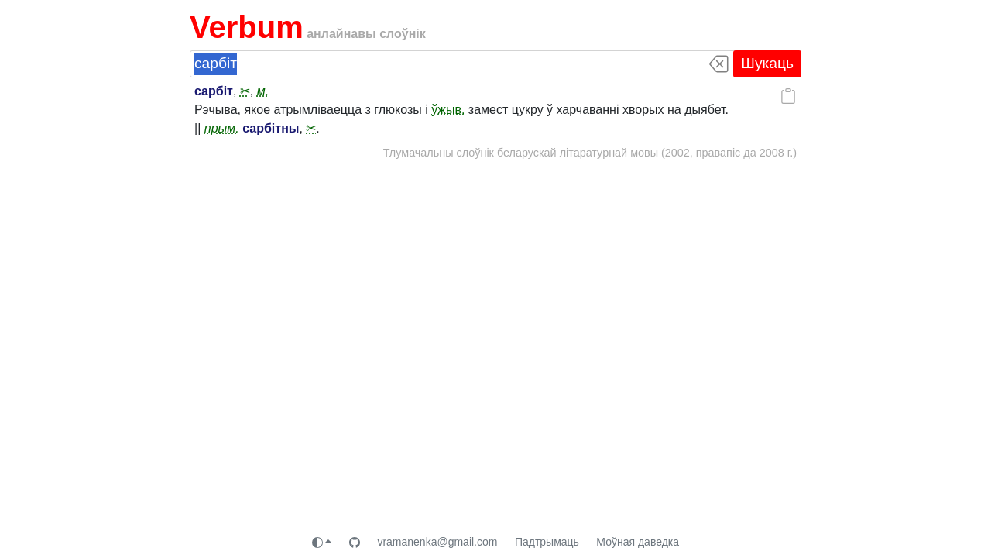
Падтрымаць (547, 542)
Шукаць (767, 63)
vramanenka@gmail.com (437, 542)
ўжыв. (448, 109)
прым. (221, 128)
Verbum (246, 27)
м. (263, 91)
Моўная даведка (637, 542)
